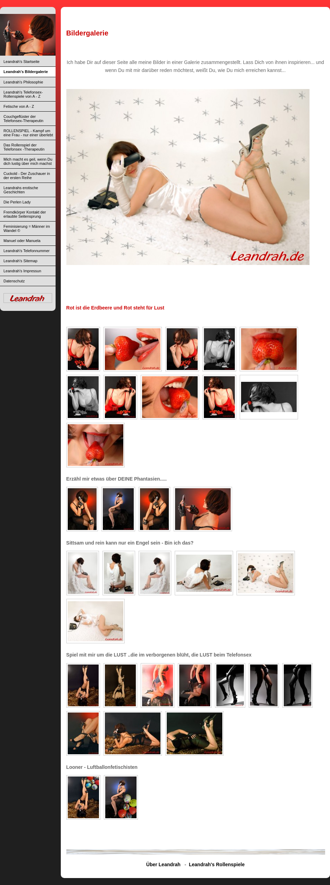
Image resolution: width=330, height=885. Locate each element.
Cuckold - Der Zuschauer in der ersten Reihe (26, 175)
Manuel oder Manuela (21, 241)
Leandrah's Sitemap (20, 261)
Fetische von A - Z (18, 106)
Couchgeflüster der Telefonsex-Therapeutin (23, 118)
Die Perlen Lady (17, 202)
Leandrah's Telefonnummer (26, 251)
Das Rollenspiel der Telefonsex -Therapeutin (23, 147)
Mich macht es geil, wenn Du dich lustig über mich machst (27, 161)
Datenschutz (14, 281)
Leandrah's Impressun (22, 271)
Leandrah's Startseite (21, 61)
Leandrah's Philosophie (23, 82)
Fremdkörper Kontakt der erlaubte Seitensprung (24, 214)
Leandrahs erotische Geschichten (20, 190)
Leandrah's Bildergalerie (25, 72)
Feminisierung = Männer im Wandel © (26, 228)
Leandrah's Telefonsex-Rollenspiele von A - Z (23, 94)
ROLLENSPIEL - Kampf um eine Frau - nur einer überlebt (28, 133)
